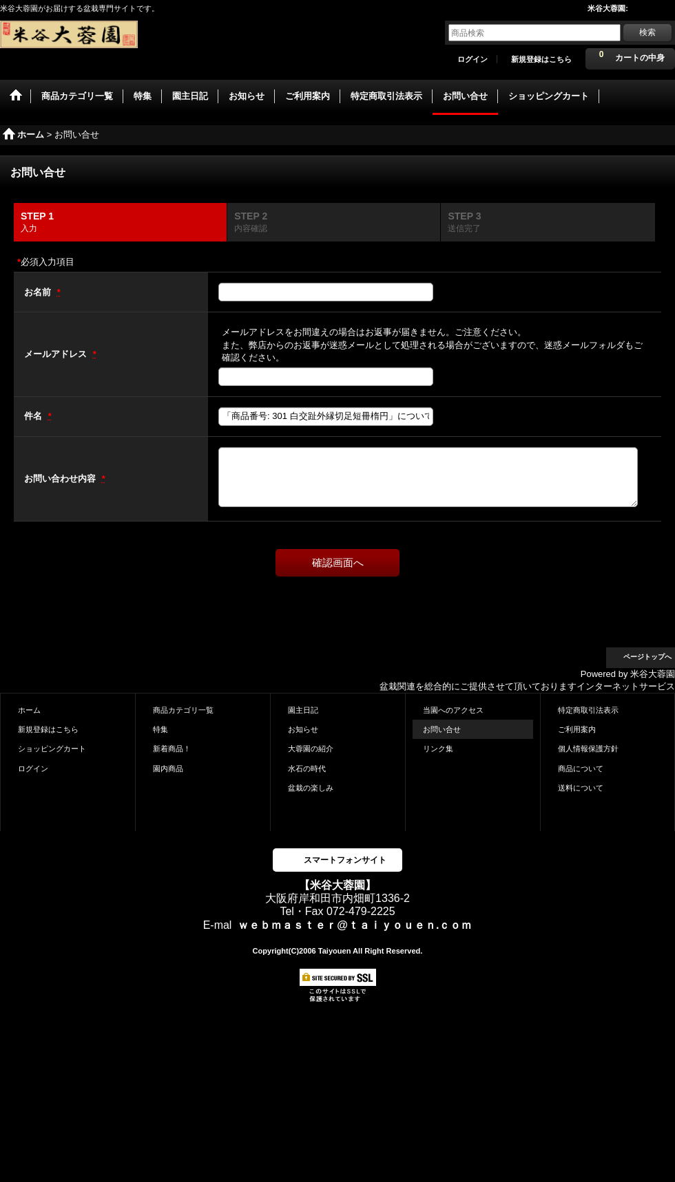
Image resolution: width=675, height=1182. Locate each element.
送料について (580, 788)
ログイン (472, 59)
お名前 (39, 292)
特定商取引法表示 (588, 710)
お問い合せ (442, 729)
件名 (34, 416)
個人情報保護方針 (588, 748)
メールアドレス (57, 354)
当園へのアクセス (453, 710)
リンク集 (438, 748)
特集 (160, 729)
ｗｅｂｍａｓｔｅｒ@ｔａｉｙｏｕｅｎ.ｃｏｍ (355, 925)
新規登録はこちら (541, 59)
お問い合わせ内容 (61, 478)
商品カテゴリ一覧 (183, 710)
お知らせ (303, 729)
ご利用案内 (577, 729)
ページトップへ (647, 656)
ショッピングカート (52, 748)
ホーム (29, 710)
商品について (580, 768)
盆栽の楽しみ (310, 788)
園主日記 (303, 710)
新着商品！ (172, 748)
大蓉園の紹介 (310, 748)
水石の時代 (307, 768)
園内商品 (168, 768)
